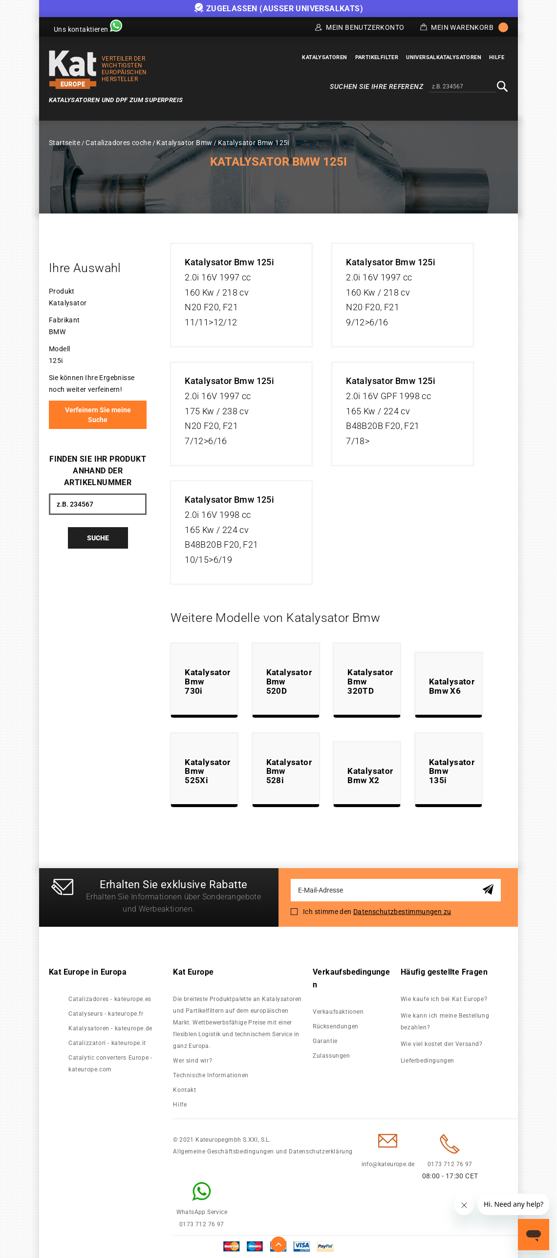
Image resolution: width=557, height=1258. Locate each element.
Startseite (64, 143)
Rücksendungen (336, 1026)
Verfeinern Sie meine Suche (98, 415)
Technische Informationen (210, 1075)
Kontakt (184, 1090)
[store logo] (73, 69)
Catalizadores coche (118, 143)
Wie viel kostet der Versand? (442, 1044)
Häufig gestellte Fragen (444, 972)
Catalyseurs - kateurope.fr (106, 1013)
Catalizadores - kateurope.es (109, 999)
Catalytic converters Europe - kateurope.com (110, 1063)
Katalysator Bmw (184, 143)
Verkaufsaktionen (338, 1011)
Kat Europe (193, 972)
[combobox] (462, 87)
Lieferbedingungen (427, 1060)
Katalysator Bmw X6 (451, 686)
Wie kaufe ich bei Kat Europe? (444, 999)
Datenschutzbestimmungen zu (402, 912)
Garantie (325, 1041)
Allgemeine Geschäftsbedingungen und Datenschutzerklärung (263, 1151)
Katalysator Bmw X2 (370, 775)
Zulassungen (331, 1055)
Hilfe (180, 1104)
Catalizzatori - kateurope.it (107, 1043)
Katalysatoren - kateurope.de (110, 1028)
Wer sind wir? (192, 1060)
